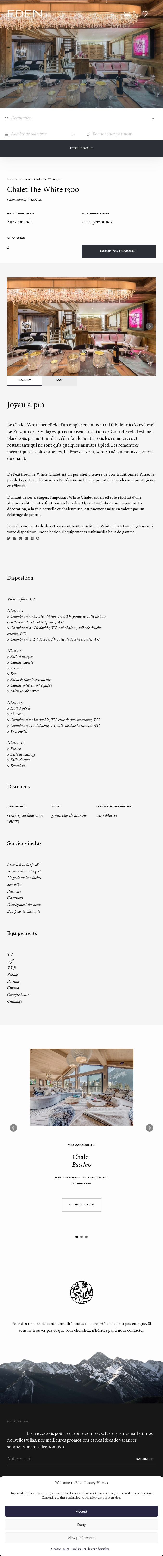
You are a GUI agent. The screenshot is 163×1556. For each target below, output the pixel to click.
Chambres (16, 238)
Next (149, 326)
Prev (13, 1128)
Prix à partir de (20, 213)
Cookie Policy (60, 1549)
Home (10, 179)
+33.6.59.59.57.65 (136, 14)
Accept (81, 1511)
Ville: (56, 806)
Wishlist (145, 14)
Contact (127, 14)
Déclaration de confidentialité (90, 1549)
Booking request (118, 251)
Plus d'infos (81, 1204)
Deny (81, 1524)
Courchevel (24, 179)
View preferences (81, 1538)
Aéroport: (16, 806)
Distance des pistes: (114, 806)
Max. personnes (95, 213)
